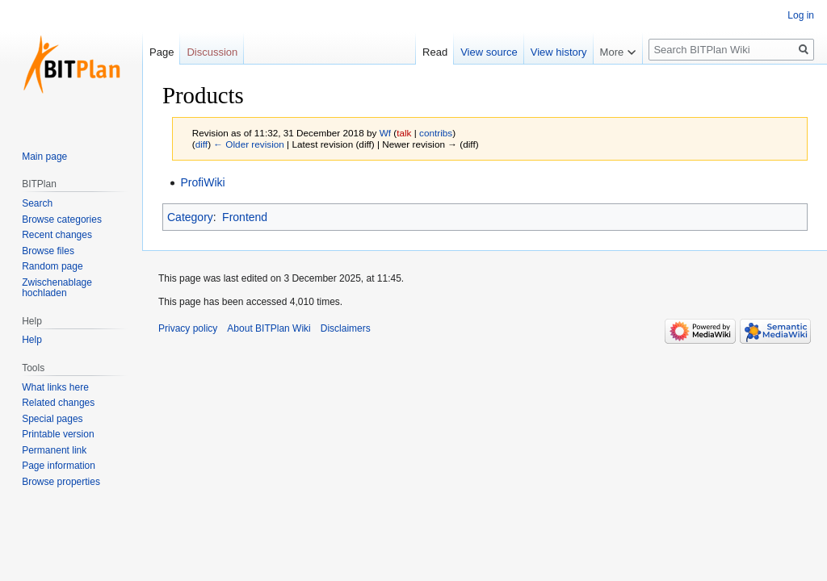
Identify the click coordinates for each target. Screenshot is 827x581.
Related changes (58, 402)
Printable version (58, 434)
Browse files (48, 251)
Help (32, 339)
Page (161, 52)
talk (404, 132)
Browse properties (61, 481)
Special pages (52, 418)
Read (434, 52)
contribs (435, 132)
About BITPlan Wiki (268, 328)
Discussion (212, 52)
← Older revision (248, 144)
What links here (55, 387)
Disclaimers (346, 328)
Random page (52, 266)
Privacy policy (187, 328)
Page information (58, 465)
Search (37, 203)
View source (489, 52)
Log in (800, 15)
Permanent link (54, 450)
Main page (44, 156)
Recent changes (57, 234)
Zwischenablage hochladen (57, 288)
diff (201, 144)
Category (190, 217)
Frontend (244, 217)
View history (559, 52)
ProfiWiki (202, 182)
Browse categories (62, 219)
